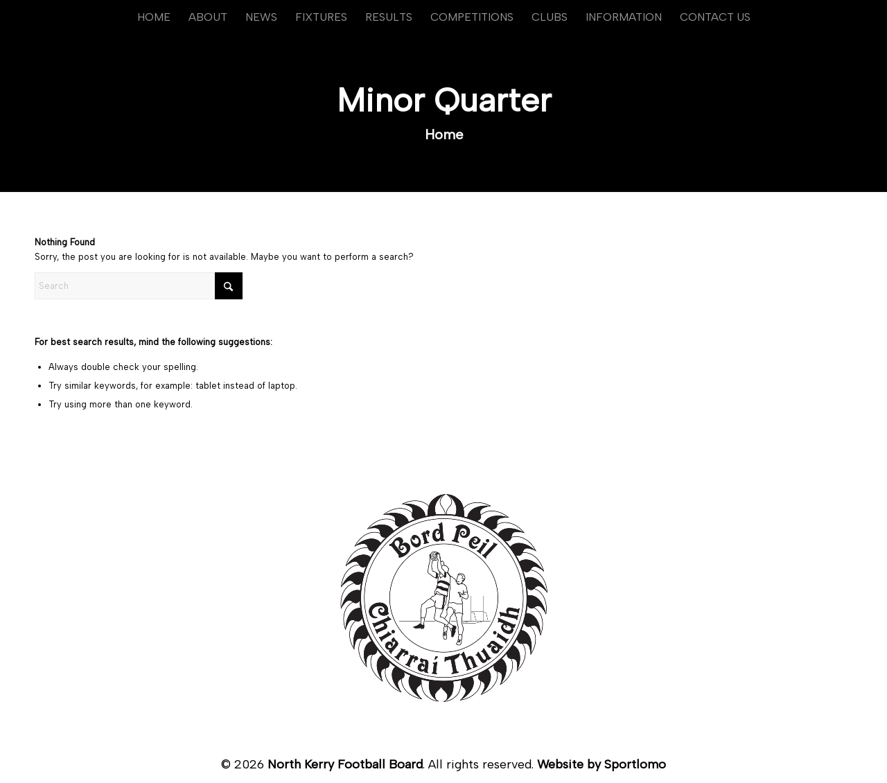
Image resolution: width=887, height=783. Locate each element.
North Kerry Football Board (345, 764)
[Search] (139, 285)
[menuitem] (153, 17)
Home (444, 134)
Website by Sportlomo (601, 764)
